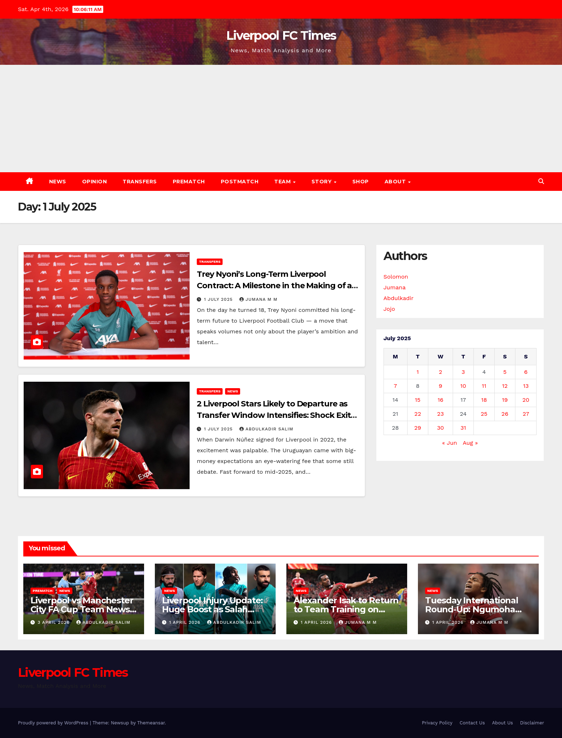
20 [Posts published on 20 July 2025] (526, 399)
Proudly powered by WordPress (54, 722)
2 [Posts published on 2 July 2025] (440, 371)
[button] (541, 181)
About (396, 181)
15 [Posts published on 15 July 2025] (418, 399)
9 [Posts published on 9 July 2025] (440, 385)
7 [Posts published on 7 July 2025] (395, 385)
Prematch (189, 181)
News (57, 181)
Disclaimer (532, 722)
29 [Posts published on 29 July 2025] (417, 427)
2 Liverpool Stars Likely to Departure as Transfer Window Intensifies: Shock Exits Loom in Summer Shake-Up (275, 415)
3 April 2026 (54, 622)
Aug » (470, 442)
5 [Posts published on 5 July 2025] (504, 371)
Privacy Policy (437, 722)
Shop (360, 181)
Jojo (389, 308)
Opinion (94, 181)
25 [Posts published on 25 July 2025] (484, 413)
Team (283, 181)
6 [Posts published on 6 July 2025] (526, 371)
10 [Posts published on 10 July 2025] (463, 385)
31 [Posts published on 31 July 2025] (463, 427)
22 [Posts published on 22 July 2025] (417, 413)
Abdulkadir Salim (266, 428)
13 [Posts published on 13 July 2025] (526, 385)
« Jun (449, 442)
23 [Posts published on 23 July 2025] (440, 413)
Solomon (396, 276)
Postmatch (240, 181)
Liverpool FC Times (281, 35)
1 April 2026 (185, 622)
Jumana (395, 287)
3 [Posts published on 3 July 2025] (463, 371)
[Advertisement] (281, 118)
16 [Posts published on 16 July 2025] (440, 399)
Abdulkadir (399, 298)
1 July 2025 (219, 299)
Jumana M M (258, 299)
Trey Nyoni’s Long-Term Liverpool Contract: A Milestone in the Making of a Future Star (274, 285)
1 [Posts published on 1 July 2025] (417, 371)
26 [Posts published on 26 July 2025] (504, 413)
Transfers (140, 181)
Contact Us (472, 722)
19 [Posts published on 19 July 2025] (505, 399)
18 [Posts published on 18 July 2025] (484, 399)
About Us (502, 722)
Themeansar (151, 722)
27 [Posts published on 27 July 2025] (526, 413)
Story (322, 181)
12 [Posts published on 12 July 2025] (505, 385)
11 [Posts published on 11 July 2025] (484, 385)
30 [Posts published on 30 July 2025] (440, 427)
